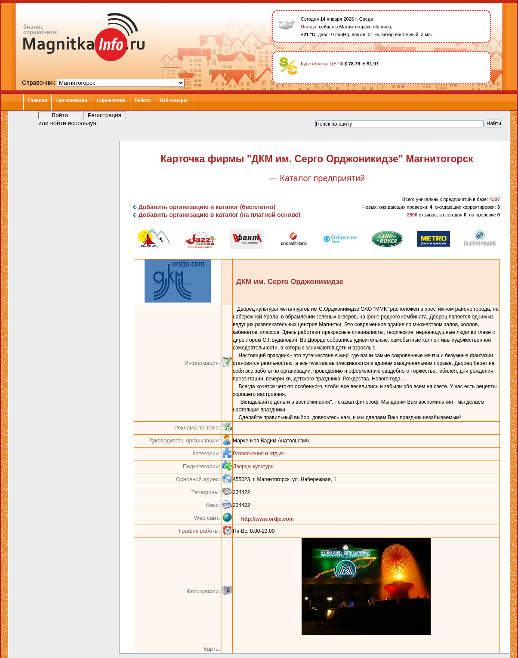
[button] (112, 122)
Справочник (111, 100)
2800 (412, 214)
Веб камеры (174, 100)
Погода (308, 26)
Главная (37, 100)
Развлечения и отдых (258, 454)
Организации (71, 100)
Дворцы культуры (253, 466)
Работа (143, 100)
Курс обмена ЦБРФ (322, 63)
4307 (494, 199)
